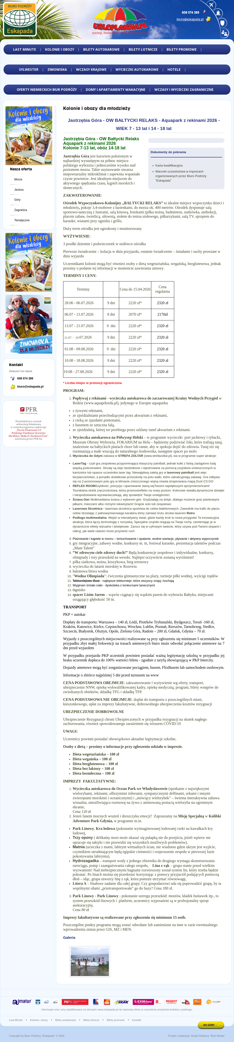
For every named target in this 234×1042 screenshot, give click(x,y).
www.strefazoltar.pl (158, 456)
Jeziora (19, 189)
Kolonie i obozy (39, 1020)
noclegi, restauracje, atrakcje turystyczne (120, 33)
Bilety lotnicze (91, 1020)
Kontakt (136, 1020)
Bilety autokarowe (65, 1020)
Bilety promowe (116, 1020)
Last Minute (16, 1020)
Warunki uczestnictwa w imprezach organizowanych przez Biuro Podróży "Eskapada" (181, 176)
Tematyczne (22, 220)
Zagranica (20, 210)
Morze (18, 179)
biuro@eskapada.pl (30, 387)
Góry (17, 199)
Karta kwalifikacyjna (169, 165)
